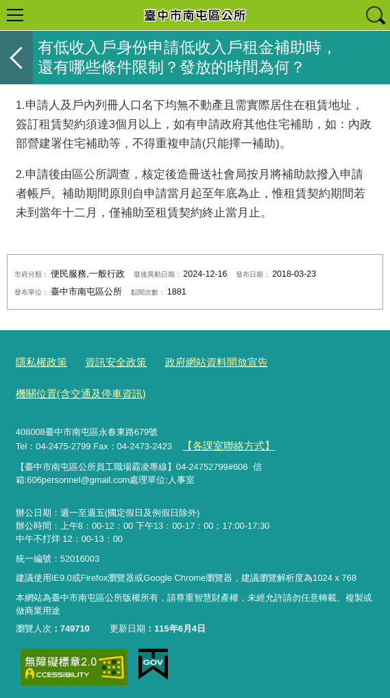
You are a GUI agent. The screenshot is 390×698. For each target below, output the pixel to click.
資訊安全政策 (105, 361)
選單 (15, 15)
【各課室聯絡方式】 (222, 438)
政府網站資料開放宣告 (194, 361)
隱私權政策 (38, 361)
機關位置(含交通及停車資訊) (72, 389)
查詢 (375, 15)
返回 (16, 57)
